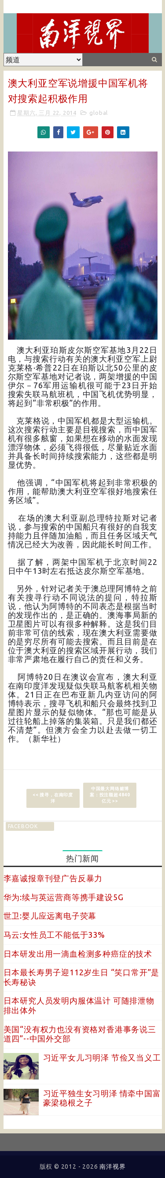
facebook (23, 826)
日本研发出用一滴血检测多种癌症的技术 (78, 953)
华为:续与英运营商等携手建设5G (64, 897)
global (98, 113)
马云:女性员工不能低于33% (54, 934)
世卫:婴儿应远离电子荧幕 (50, 915)
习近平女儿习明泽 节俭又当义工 (102, 1057)
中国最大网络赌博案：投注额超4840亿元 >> (110, 794)
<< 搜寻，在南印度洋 (53, 797)
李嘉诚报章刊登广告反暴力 (53, 878)
